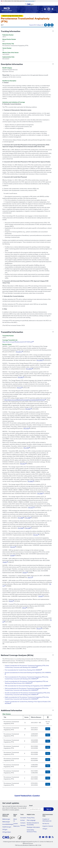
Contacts (22, 823)
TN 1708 (27, 448)
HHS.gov (4, 829)
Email (31, 805)
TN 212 (20, 387)
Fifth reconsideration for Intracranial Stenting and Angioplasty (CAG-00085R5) (28, 685)
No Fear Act (46, 823)
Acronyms (23, 818)
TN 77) (30, 577)
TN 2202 (28, 409)
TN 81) (25, 572)
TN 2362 (21, 377)
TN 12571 (19, 351)
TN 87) (5, 562)
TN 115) (13, 547)
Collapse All (39, 25)
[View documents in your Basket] (45, 9)
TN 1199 (21, 528)
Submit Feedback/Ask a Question (27, 796)
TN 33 (24, 608)
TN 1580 (40, 493)
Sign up (48, 809)
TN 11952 (40, 360)
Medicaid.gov (6, 822)
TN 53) (11, 601)
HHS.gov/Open (6, 832)
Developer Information (33, 827)
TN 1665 (31, 481)
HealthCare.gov (6, 827)
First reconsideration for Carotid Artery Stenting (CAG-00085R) (23, 670)
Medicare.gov (6, 819)
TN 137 (39, 628)
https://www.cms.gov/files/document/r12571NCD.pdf (18, 342)
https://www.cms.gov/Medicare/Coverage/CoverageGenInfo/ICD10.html (25, 400)
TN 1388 (21, 518)
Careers (15, 823)
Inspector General (48, 826)
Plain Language (31, 820)
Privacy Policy (31, 818)
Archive (22, 820)
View (47, 728)
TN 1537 (31, 507)
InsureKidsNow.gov (7, 824)
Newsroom (16, 826)
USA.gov (45, 829)
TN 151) (36, 535)
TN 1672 (23, 463)
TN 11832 (29, 368)
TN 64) (41, 596)
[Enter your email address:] (36, 809)
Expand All (32, 25)
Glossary (22, 825)
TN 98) (12, 555)
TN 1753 (27, 428)
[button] (49, 9)
